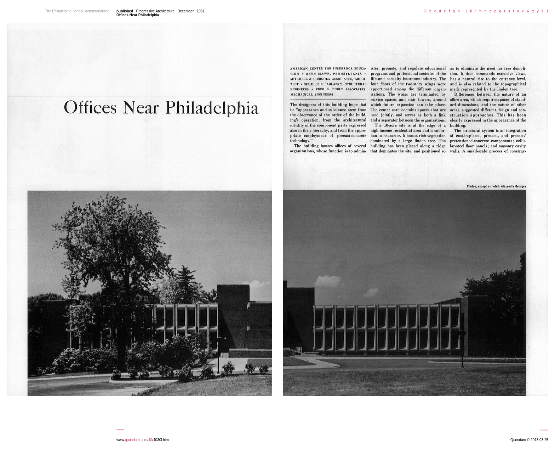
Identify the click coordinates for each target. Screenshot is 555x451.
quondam (132, 440)
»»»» (544, 430)
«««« (120, 430)
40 (150, 440)
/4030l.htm (160, 440)
